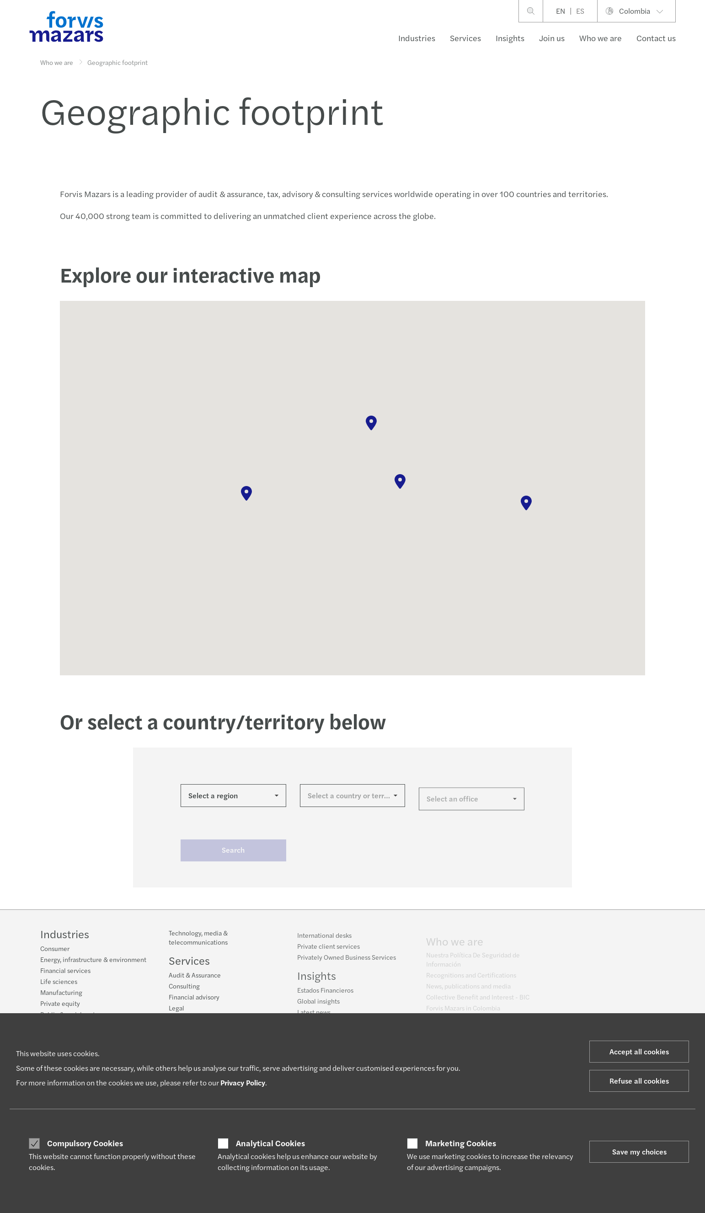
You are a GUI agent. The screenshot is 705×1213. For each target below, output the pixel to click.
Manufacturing (61, 993)
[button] (246, 493)
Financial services (65, 971)
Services (465, 37)
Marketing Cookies (460, 1143)
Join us (552, 37)
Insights (510, 37)
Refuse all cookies (639, 1080)
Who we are (600, 37)
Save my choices (639, 1151)
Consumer (54, 949)
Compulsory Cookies (85, 1143)
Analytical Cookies (270, 1143)
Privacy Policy (242, 1082)
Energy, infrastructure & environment (93, 960)
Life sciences (58, 982)
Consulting (184, 991)
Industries (416, 37)
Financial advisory (194, 1002)
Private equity (60, 1004)
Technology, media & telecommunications (198, 943)
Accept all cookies (639, 1051)
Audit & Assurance (195, 980)
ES (580, 10)
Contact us (656, 37)
